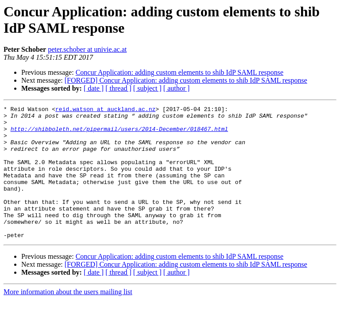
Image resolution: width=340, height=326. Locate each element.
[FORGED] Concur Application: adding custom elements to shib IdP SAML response (186, 80)
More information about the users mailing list (68, 318)
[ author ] (176, 88)
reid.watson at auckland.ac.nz (105, 110)
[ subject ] (147, 88)
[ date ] (94, 88)
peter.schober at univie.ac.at (87, 49)
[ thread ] (118, 88)
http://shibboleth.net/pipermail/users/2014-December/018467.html (119, 134)
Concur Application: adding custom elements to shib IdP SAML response (179, 72)
